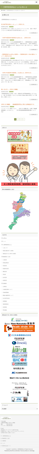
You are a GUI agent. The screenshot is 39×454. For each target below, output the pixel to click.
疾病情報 (5, 307)
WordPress (12, 450)
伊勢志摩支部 (6, 262)
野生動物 (5, 310)
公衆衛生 (5, 286)
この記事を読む (33, 32)
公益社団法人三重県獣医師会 (18, 449)
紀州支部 (5, 277)
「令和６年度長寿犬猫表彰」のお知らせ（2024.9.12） (16, 72)
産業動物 (5, 301)
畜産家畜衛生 (6, 304)
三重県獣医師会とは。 (7, 244)
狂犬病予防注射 (6, 298)
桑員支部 (5, 271)
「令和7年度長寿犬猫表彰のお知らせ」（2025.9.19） (16, 37)
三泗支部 (5, 259)
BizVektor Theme (19, 450)
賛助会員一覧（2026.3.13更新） (10, 253)
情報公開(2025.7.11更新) (8, 250)
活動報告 (5, 283)
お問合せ (5, 238)
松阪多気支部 (6, 268)
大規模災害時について (7, 289)
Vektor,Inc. (27, 450)
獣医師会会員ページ (6, 445)
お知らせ (11, 26)
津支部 (4, 274)
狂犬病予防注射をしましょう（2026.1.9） (13, 24)
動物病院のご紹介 (6, 256)
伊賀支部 (5, 265)
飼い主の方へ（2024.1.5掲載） (10, 89)
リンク (4, 241)
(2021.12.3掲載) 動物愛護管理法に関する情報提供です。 (18, 104)
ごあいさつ (5, 247)
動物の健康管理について (8, 295)
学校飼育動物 (6, 292)
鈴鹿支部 (5, 280)
